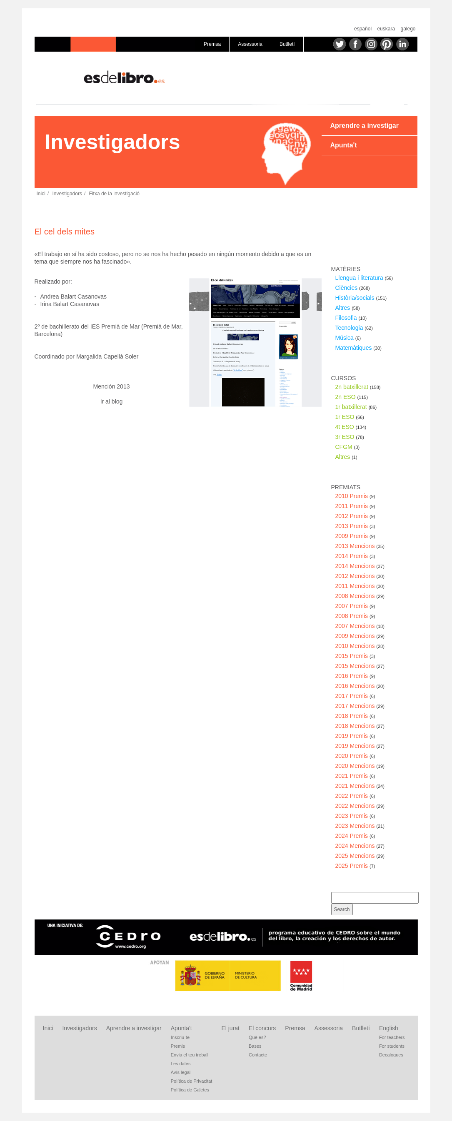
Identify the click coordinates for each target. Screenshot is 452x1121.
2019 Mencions (360, 745)
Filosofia (351, 317)
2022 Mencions (360, 805)
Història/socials (361, 297)
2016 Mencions (360, 686)
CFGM (347, 446)
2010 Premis (355, 496)
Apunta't (343, 145)
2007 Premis (355, 606)
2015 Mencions (360, 666)
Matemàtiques (358, 347)
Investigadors (67, 194)
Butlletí (287, 44)
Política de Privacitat (191, 1081)
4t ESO (351, 426)
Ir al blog (111, 401)
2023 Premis (355, 815)
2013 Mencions (360, 546)
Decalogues (391, 1054)
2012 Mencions (360, 576)
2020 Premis (355, 755)
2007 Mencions (360, 626)
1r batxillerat (356, 407)
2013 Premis (355, 526)
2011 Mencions (360, 586)
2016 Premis (355, 676)
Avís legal (181, 1072)
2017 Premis (355, 696)
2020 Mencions (360, 765)
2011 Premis (355, 506)
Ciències (352, 287)
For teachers (392, 1037)
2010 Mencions (360, 646)
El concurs (262, 1028)
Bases (255, 1046)
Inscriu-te (180, 1037)
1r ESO (349, 417)
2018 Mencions (360, 725)
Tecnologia (354, 327)
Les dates (181, 1063)
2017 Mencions (360, 705)
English (388, 1028)
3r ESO (349, 436)
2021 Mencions (360, 785)
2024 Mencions (360, 845)
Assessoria (250, 44)
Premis (178, 1046)
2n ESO (351, 397)
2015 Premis (355, 656)
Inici (41, 194)
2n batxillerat (358, 387)
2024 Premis (355, 835)
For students (392, 1046)
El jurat (230, 1028)
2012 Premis (355, 516)
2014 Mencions (360, 566)
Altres (347, 307)
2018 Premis (355, 715)
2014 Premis (355, 556)
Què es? (257, 1037)
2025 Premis (355, 865)
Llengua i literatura (364, 277)
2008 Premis (355, 616)
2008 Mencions (360, 596)
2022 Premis (355, 795)
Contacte (258, 1054)
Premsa (212, 44)
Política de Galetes (190, 1089)
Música (348, 337)
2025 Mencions (360, 855)
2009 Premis (355, 536)
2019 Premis (355, 735)
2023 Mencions (360, 825)
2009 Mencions (360, 636)
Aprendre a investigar (364, 125)
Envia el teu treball (190, 1054)
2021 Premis (355, 775)
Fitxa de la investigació (114, 194)
